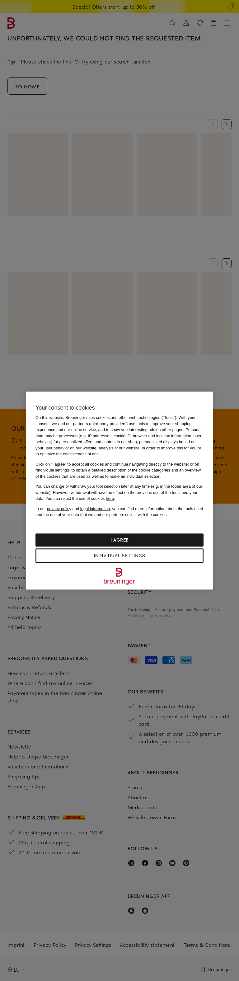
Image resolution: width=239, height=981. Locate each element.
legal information (95, 508)
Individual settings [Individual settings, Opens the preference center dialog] (119, 555)
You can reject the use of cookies (79, 498)
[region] (119, 490)
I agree (119, 540)
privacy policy (59, 508)
